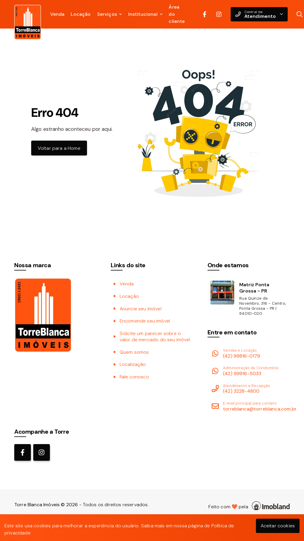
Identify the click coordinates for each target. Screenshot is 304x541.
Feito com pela (249, 505)
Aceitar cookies (278, 526)
